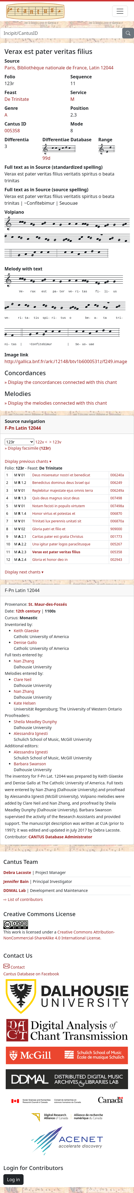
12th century (27, 611)
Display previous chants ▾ (28, 461)
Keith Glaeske (26, 630)
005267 (116, 544)
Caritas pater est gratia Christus (57, 536)
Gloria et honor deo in (50, 559)
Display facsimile (29, 448)
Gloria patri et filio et (48, 529)
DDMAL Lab (14, 890)
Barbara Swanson (30, 763)
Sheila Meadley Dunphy (35, 721)
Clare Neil (22, 679)
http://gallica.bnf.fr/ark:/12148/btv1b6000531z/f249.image (65, 361)
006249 (116, 482)
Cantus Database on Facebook (31, 973)
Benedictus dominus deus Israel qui (61, 482)
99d (46, 158)
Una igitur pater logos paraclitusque (61, 544)
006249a (117, 490)
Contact (14, 967)
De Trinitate (16, 99)
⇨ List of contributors (23, 899)
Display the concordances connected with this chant (62, 382)
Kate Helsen (25, 703)
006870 (116, 513)
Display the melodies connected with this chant (57, 403)
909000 (116, 529)
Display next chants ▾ (24, 572)
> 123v (55, 442)
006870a (117, 521)
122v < (41, 442)
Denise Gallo (25, 642)
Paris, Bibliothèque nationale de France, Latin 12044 (59, 68)
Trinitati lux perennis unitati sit (56, 521)
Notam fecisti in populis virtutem (58, 506)
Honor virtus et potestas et (53, 513)
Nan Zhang (24, 661)
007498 (116, 498)
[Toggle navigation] (120, 11)
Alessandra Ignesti (31, 733)
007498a (117, 506)
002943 (116, 559)
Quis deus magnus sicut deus (55, 498)
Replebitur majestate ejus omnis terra (62, 490)
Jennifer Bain (16, 881)
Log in (13, 1179)
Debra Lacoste (17, 872)
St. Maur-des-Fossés (47, 604)
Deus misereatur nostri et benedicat (61, 475)
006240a (117, 475)
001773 (116, 536)
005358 (12, 131)
